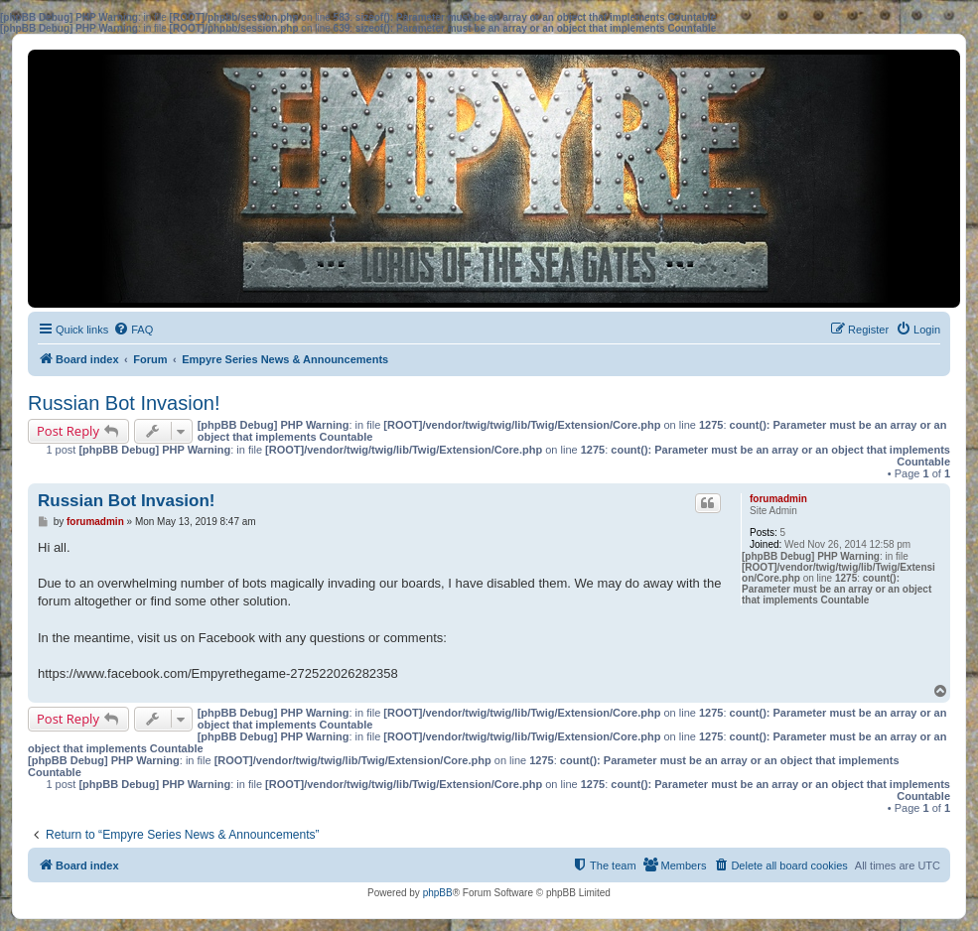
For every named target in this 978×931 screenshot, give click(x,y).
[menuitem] (133, 329)
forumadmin (778, 498)
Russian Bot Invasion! (123, 403)
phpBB (438, 892)
